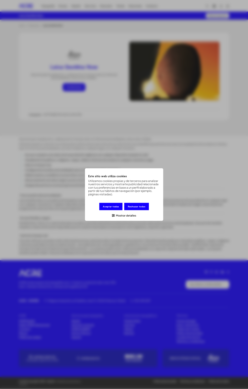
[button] (124, 215)
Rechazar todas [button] (136, 206)
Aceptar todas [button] (111, 206)
